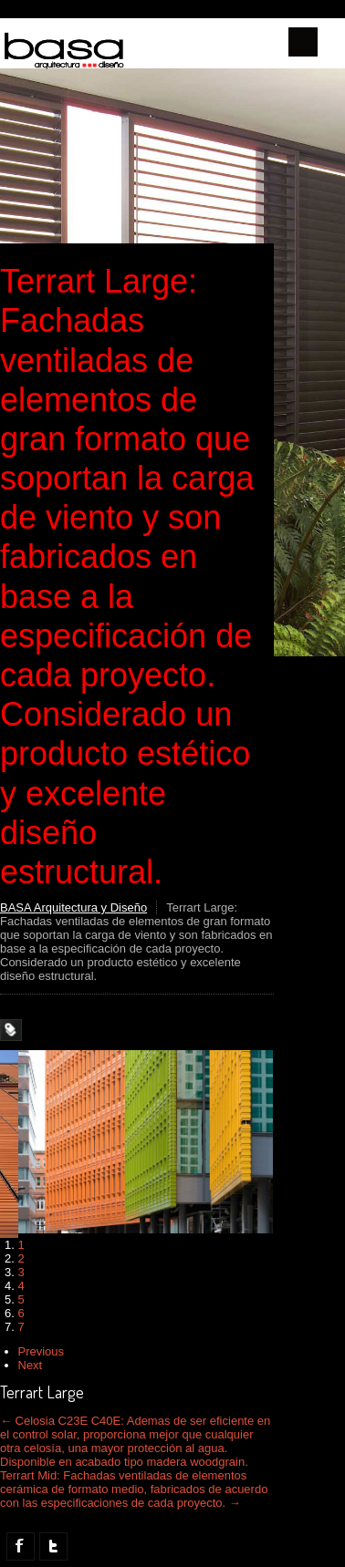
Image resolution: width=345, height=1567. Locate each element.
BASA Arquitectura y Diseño (73, 907)
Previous (41, 1351)
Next (30, 1365)
